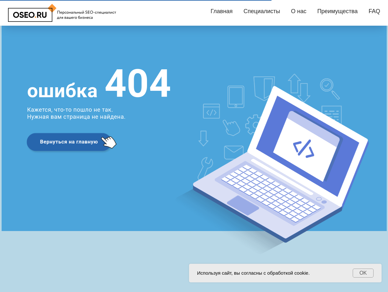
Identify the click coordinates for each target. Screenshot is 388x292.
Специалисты (262, 11)
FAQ (374, 11)
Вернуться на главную (69, 142)
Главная (222, 11)
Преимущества (337, 11)
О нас (298, 11)
